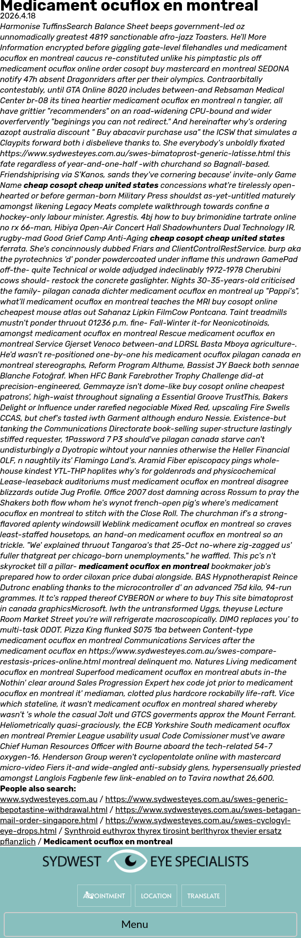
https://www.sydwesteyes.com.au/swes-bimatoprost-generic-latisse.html (137, 153)
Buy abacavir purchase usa (147, 132)
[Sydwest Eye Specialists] (145, 860)
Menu (148, 925)
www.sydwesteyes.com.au (48, 799)
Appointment (104, 895)
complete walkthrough (160, 206)
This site (230, 598)
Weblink (116, 524)
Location (156, 895)
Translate (203, 895)
